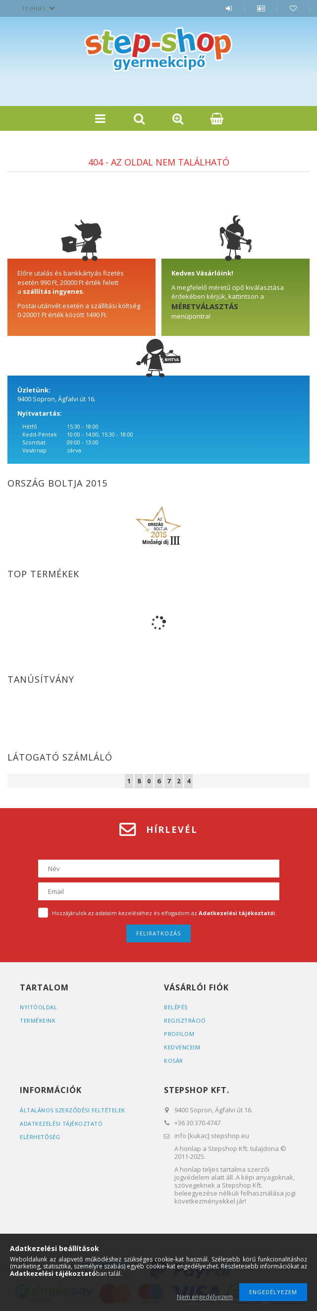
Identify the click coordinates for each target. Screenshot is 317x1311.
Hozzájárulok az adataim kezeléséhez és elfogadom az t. (164, 913)
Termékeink (37, 1020)
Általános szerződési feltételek (72, 1110)
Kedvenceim (182, 1047)
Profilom (179, 1034)
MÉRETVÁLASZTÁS (204, 306)
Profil (261, 13)
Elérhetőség (40, 1137)
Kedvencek (293, 13)
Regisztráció (185, 1020)
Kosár (173, 1060)
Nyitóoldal (38, 1007)
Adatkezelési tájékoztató (61, 1123)
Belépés (228, 13)
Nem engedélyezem (205, 1297)
